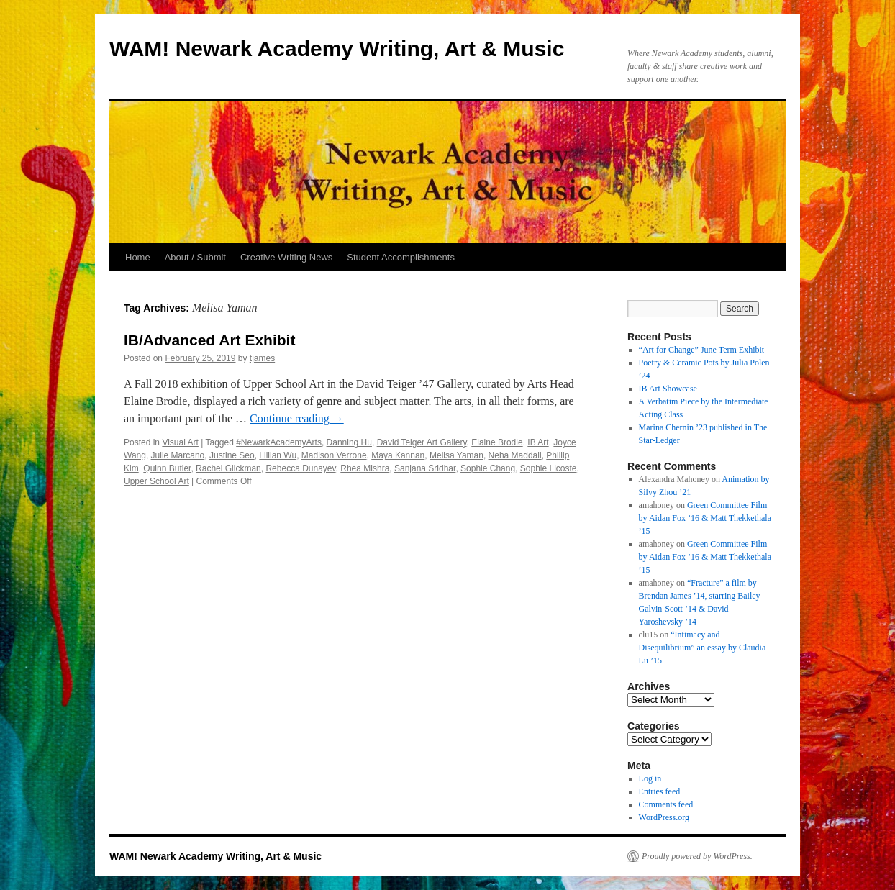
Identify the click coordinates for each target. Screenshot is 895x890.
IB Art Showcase (668, 388)
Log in (650, 778)
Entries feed (660, 791)
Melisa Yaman (456, 455)
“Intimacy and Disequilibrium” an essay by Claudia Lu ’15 (702, 648)
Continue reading (297, 418)
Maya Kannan (397, 455)
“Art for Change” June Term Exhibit (702, 350)
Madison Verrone (334, 455)
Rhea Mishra (364, 468)
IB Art (537, 442)
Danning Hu (349, 442)
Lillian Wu (277, 455)
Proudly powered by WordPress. (697, 856)
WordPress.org (664, 817)
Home (137, 257)
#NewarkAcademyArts (279, 442)
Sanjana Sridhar (424, 468)
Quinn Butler (167, 468)
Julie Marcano (178, 455)
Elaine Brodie (496, 442)
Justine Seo (232, 455)
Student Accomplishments (401, 257)
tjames (262, 358)
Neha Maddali (515, 455)
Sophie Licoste (548, 468)
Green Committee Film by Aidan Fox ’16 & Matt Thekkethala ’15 (705, 518)
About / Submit (195, 257)
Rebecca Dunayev (300, 468)
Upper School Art (156, 481)
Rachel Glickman (228, 468)
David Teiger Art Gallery (422, 442)
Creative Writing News (286, 257)
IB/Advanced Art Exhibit (209, 340)
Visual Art (180, 442)
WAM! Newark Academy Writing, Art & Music (336, 48)
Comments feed (666, 804)
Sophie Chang (487, 468)
